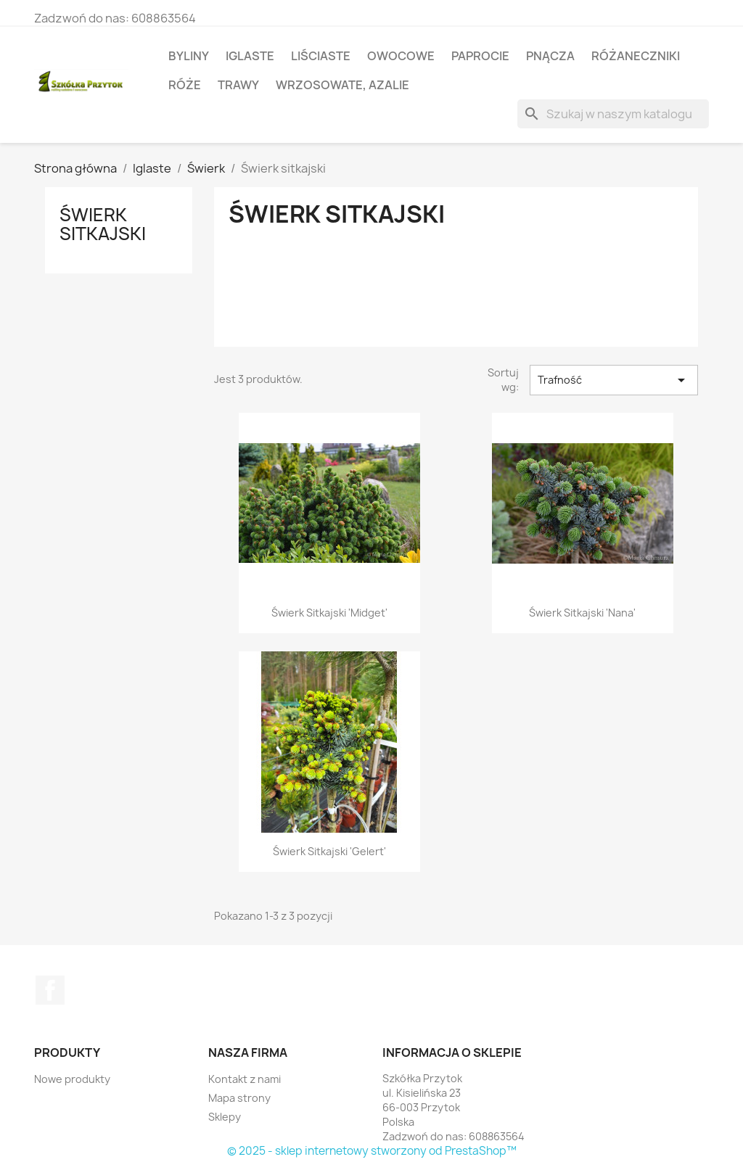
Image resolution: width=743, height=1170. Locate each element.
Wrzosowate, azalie (342, 85)
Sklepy (224, 1117)
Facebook (50, 990)
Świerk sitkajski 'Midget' (329, 612)
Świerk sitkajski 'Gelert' (329, 851)
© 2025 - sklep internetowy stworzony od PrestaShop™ (372, 1150)
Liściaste (320, 56)
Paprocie (480, 56)
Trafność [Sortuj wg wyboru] (614, 380)
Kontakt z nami (244, 1079)
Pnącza (550, 56)
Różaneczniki (635, 56)
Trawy (238, 85)
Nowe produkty (72, 1079)
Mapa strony (239, 1098)
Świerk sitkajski (102, 224)
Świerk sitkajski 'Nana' (582, 612)
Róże (184, 85)
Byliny (188, 56)
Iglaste (250, 56)
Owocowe (401, 56)
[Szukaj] (613, 113)
